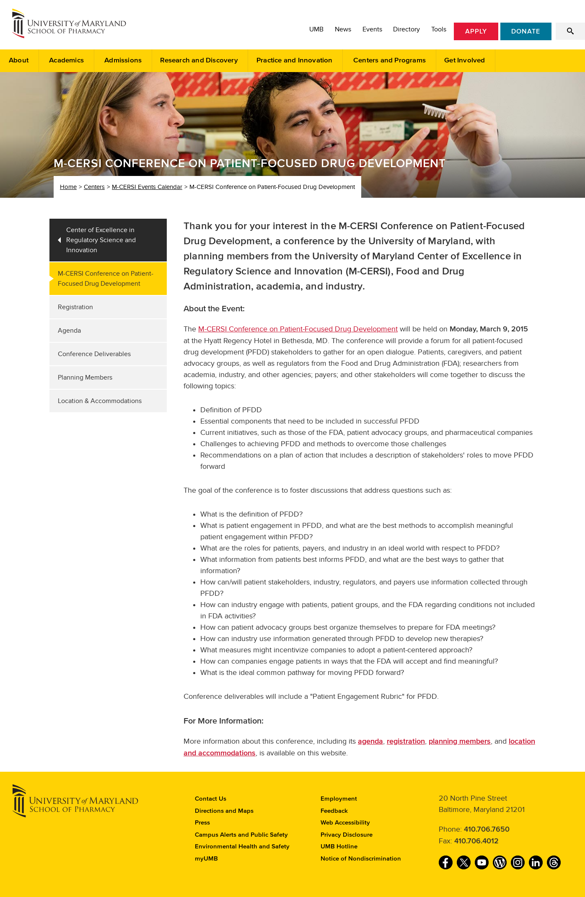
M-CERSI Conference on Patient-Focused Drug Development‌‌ (298, 329)
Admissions (123, 60)
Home (68, 187)
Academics (66, 60)
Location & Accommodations (100, 401)
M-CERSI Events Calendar (147, 187)
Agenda (69, 330)
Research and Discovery (199, 60)
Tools (438, 29)
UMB (316, 29)
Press (202, 822)
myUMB (206, 859)
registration (406, 741)
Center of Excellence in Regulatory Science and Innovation (101, 240)
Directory (406, 29)
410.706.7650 (487, 829)
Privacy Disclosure (347, 835)
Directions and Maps (224, 811)
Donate (525, 31)
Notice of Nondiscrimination (361, 859)
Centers (94, 187)
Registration (75, 307)
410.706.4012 (476, 841)
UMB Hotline (339, 846)
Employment (339, 799)
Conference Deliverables (94, 354)
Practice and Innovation (294, 60)
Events (372, 29)
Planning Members (85, 377)
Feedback (334, 811)
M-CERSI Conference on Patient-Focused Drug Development (105, 278)
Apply (476, 31)
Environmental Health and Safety (242, 846)
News (343, 29)
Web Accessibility (345, 822)
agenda (370, 741)
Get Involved (464, 60)
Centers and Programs (389, 60)
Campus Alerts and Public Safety (241, 835)
